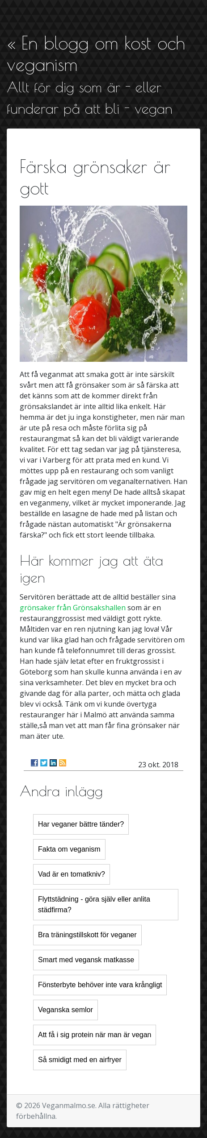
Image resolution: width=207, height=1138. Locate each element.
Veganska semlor (65, 1010)
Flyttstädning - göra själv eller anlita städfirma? (94, 904)
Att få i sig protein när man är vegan (94, 1035)
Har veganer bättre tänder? (81, 824)
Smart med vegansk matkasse (86, 960)
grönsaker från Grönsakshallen (73, 607)
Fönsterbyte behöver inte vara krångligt (100, 985)
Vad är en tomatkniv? (71, 874)
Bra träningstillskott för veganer (87, 935)
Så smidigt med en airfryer (80, 1060)
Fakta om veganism (69, 849)
